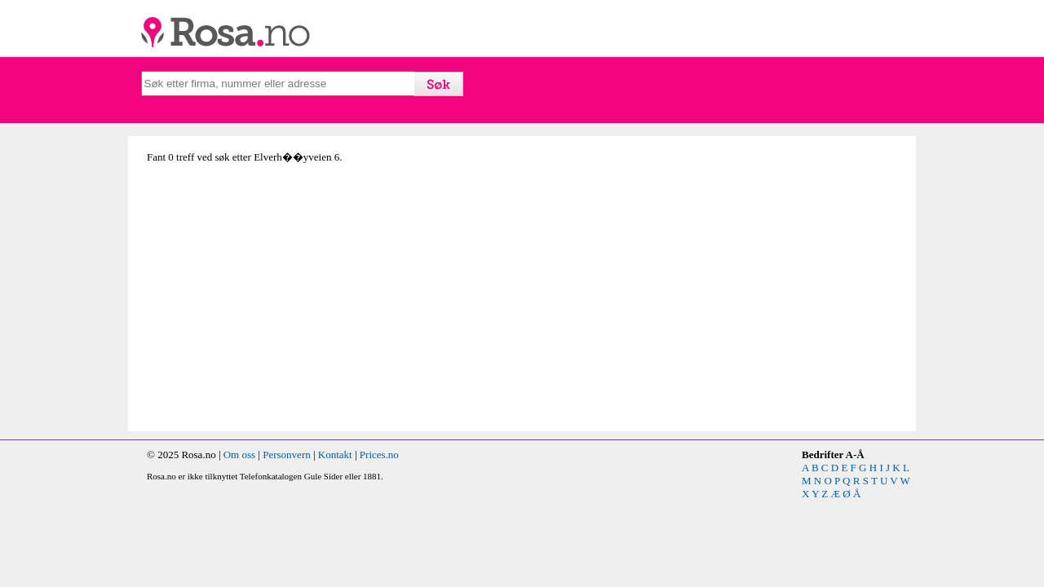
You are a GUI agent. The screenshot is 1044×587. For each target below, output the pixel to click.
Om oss (239, 454)
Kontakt (335, 454)
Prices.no (379, 454)
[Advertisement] (330, 304)
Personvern (287, 454)
